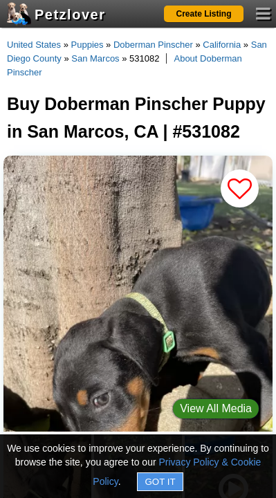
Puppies (87, 44)
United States (34, 44)
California (222, 44)
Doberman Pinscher (153, 44)
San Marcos (95, 58)
